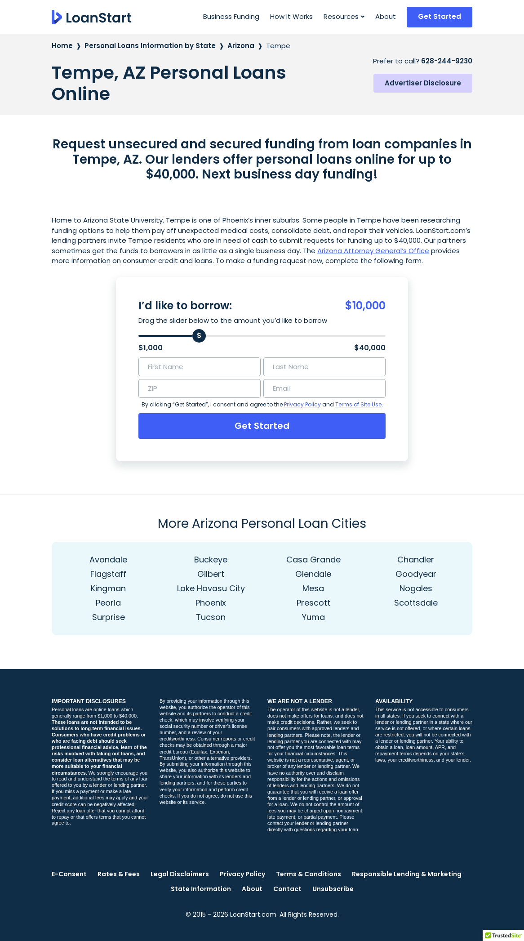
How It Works (291, 16)
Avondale (108, 559)
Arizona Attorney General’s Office (373, 250)
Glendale (313, 574)
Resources (341, 16)
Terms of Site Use (358, 404)
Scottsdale (416, 602)
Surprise (108, 617)
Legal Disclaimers (180, 874)
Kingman (108, 588)
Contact (287, 888)
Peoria (108, 602)
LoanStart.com (253, 914)
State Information (201, 888)
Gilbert (210, 574)
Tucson (211, 617)
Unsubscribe (333, 888)
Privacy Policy (302, 404)
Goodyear (415, 574)
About (385, 16)
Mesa (313, 588)
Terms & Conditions (308, 874)
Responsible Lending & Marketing (407, 874)
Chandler (415, 559)
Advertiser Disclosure (423, 83)
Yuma (313, 617)
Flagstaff (108, 574)
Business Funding (231, 16)
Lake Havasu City (211, 588)
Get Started (439, 16)
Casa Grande (313, 559)
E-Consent (69, 874)
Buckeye (210, 559)
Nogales (416, 588)
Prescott (313, 602)
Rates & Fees (119, 874)
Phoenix (210, 602)
